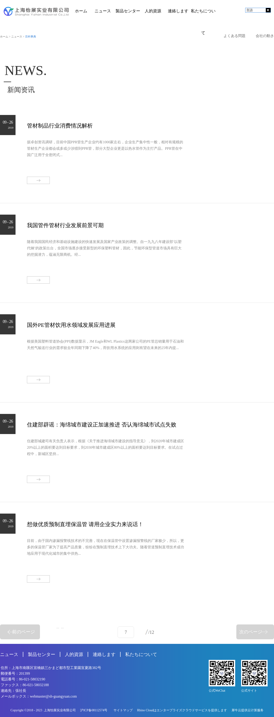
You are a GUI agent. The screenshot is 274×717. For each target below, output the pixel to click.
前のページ (23, 631)
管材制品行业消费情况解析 (60, 126)
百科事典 (30, 36)
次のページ (250, 631)
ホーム (81, 11)
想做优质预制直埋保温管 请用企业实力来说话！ (85, 524)
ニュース (16, 36)
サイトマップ (122, 710)
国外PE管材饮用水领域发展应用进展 (71, 325)
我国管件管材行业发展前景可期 (65, 225)
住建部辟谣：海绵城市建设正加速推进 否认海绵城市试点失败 (101, 425)
